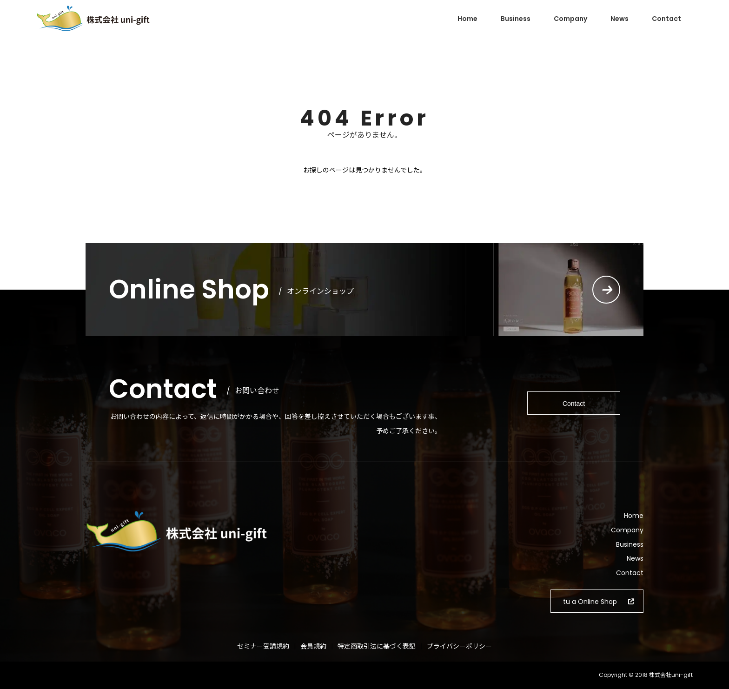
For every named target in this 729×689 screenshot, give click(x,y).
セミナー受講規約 (263, 646)
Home (467, 18)
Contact (666, 18)
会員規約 (313, 646)
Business (515, 18)
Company (570, 18)
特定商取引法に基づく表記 (377, 646)
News (619, 18)
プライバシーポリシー (459, 646)
